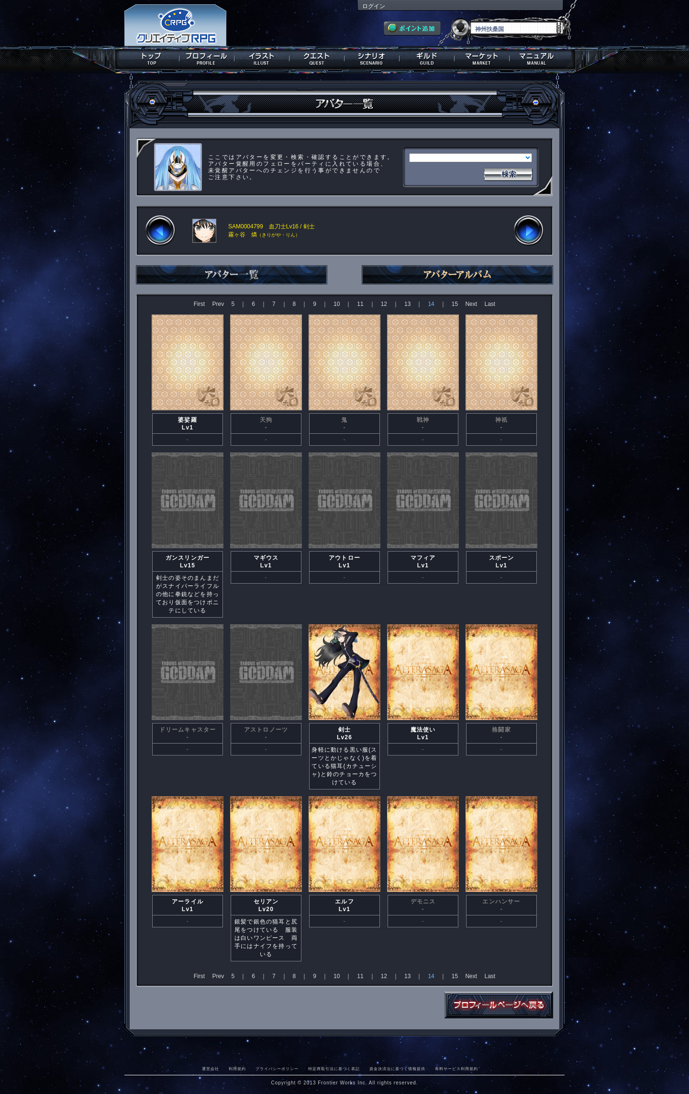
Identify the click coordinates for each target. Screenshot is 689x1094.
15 (455, 304)
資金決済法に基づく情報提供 (397, 1068)
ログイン (373, 6)
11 (360, 304)
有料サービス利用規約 (456, 1068)
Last (489, 304)
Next (471, 304)
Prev (218, 304)
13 (407, 304)
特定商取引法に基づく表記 (334, 1068)
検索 (508, 173)
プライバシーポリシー (277, 1068)
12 (384, 304)
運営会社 (210, 1068)
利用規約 (237, 1068)
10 (336, 304)
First (199, 304)
